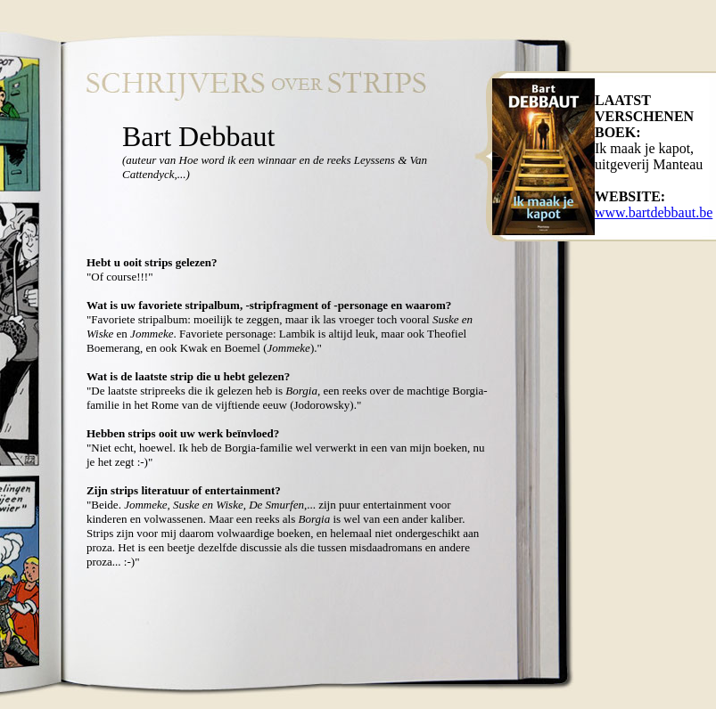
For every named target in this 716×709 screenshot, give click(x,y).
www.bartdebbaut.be (653, 212)
